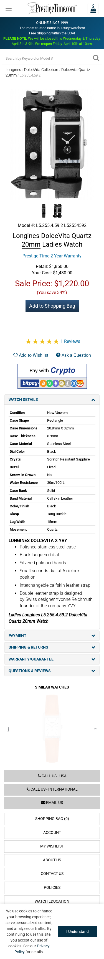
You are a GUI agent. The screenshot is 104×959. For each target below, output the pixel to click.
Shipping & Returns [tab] (52, 647)
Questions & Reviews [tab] (52, 671)
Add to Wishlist (30, 355)
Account (52, 832)
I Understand (77, 931)
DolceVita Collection (41, 69)
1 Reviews (70, 341)
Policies (52, 887)
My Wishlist (52, 846)
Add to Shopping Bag (52, 306)
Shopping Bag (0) (52, 818)
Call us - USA (52, 776)
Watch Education (52, 901)
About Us (52, 860)
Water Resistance (24, 482)
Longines (13, 69)
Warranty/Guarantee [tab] (52, 659)
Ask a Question (73, 355)
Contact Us (52, 873)
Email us (52, 802)
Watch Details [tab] (52, 400)
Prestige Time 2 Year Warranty (52, 256)
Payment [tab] (52, 636)
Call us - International (52, 789)
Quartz (52, 529)
